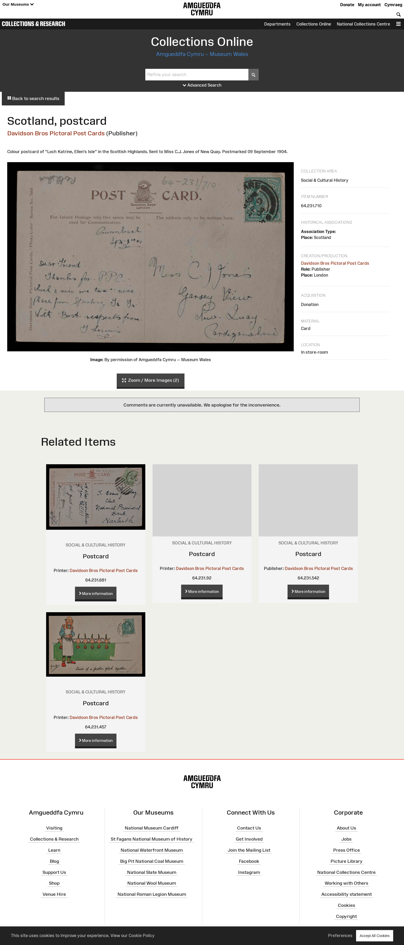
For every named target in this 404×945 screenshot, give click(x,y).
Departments (277, 24)
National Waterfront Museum (152, 850)
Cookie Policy (142, 935)
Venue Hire (54, 894)
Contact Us (249, 828)
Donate (347, 4)
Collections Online (313, 24)
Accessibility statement (346, 894)
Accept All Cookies (375, 935)
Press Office (346, 850)
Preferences (340, 935)
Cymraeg (393, 4)
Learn (54, 850)
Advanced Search (202, 85)
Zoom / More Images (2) (150, 380)
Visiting (54, 828)
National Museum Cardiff (152, 828)
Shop (54, 883)
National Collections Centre (363, 24)
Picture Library (347, 861)
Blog (54, 861)
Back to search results (33, 98)
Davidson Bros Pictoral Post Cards (56, 133)
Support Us (54, 872)
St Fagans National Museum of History (151, 839)
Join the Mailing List (249, 850)
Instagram (249, 872)
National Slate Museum (151, 872)
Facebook (249, 861)
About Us (346, 828)
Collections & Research (33, 24)
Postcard (96, 556)
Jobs (346, 839)
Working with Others (346, 883)
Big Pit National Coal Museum (151, 861)
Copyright (346, 916)
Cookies (346, 905)
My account (369, 4)
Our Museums (18, 4)
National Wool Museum (151, 883)
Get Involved (249, 839)
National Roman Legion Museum (151, 894)
